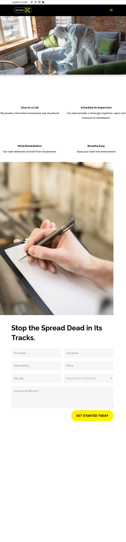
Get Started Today (92, 415)
